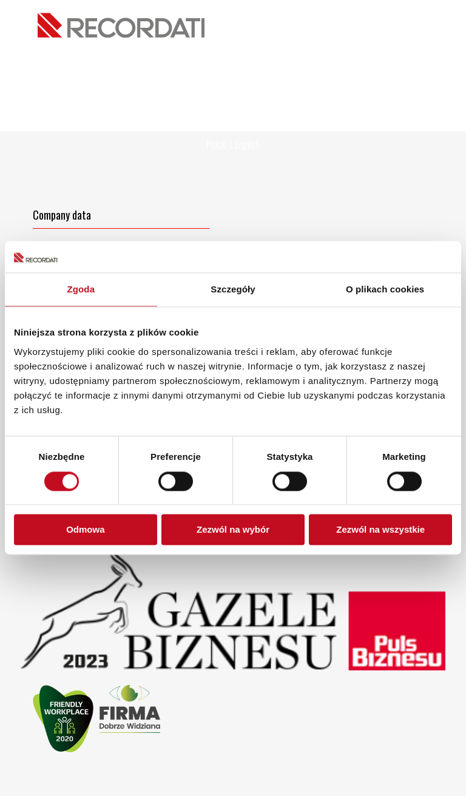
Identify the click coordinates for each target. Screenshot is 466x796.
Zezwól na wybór (233, 530)
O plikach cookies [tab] (385, 290)
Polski (216, 144)
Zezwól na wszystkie (380, 530)
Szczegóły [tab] (233, 290)
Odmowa (85, 530)
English (247, 144)
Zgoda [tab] (81, 290)
